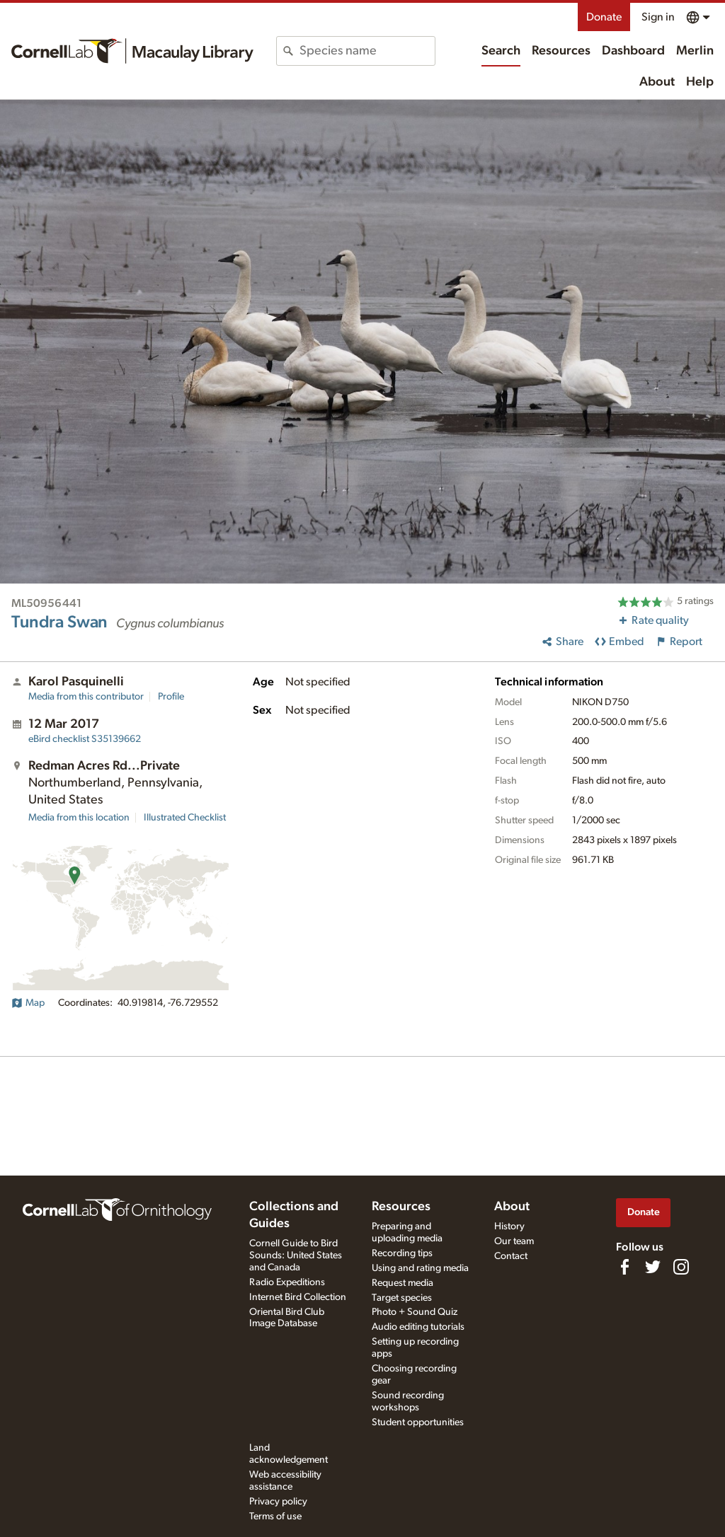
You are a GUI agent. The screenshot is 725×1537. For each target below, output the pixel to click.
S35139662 (84, 739)
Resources (561, 51)
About (657, 82)
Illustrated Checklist (185, 818)
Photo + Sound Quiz (414, 1312)
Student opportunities (418, 1422)
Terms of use (275, 1516)
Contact (510, 1256)
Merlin (695, 51)
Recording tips (402, 1253)
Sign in (658, 17)
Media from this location (79, 818)
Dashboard (633, 51)
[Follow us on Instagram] (681, 1266)
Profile (171, 697)
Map (28, 1003)
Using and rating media (420, 1268)
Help (700, 82)
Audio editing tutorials (418, 1327)
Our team (514, 1241)
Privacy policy (278, 1502)
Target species (402, 1298)
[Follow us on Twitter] (652, 1266)
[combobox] (366, 51)
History (509, 1226)
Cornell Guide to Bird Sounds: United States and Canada (295, 1255)
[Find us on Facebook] (624, 1266)
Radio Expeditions (287, 1282)
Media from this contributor (86, 697)
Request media (402, 1283)
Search (500, 51)
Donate (604, 17)
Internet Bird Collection (297, 1297)
